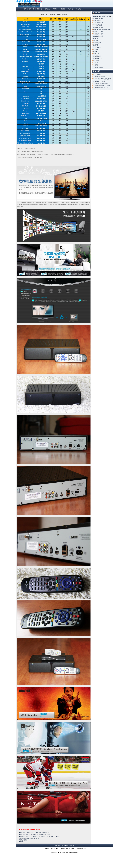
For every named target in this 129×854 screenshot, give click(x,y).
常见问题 (78, 9)
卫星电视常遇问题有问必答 (100, 83)
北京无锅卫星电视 (98, 36)
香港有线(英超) (97, 43)
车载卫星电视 (97, 20)
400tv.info (65, 852)
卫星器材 (39, 9)
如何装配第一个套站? (99, 81)
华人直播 (95, 40)
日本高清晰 (96, 60)
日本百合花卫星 (23, 840)
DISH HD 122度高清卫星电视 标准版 (103, 29)
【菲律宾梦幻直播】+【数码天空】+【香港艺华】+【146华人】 (36, 834)
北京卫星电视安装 (60, 848)
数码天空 (95, 45)
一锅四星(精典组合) (98, 67)
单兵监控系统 (97, 74)
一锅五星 (95, 62)
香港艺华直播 (97, 47)
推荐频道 (47, 9)
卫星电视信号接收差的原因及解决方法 (29, 838)
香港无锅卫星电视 (98, 34)
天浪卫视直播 (97, 56)
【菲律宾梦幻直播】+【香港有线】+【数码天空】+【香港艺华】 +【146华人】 (40, 836)
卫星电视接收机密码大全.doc (101, 88)
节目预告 (55, 9)
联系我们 (70, 9)
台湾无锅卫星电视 (98, 31)
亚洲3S (95, 51)
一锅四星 (95, 65)
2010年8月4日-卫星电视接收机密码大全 (103, 79)
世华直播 (21, 841)
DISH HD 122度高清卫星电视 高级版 (28, 829)
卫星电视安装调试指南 (99, 76)
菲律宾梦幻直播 (97, 25)
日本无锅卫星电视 (98, 18)
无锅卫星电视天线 (98, 23)
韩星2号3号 (96, 54)
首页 (25, 9)
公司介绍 (31, 9)
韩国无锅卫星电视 (98, 27)
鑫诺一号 (95, 38)
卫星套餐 (63, 9)
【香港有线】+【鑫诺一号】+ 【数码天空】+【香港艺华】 (34, 832)
